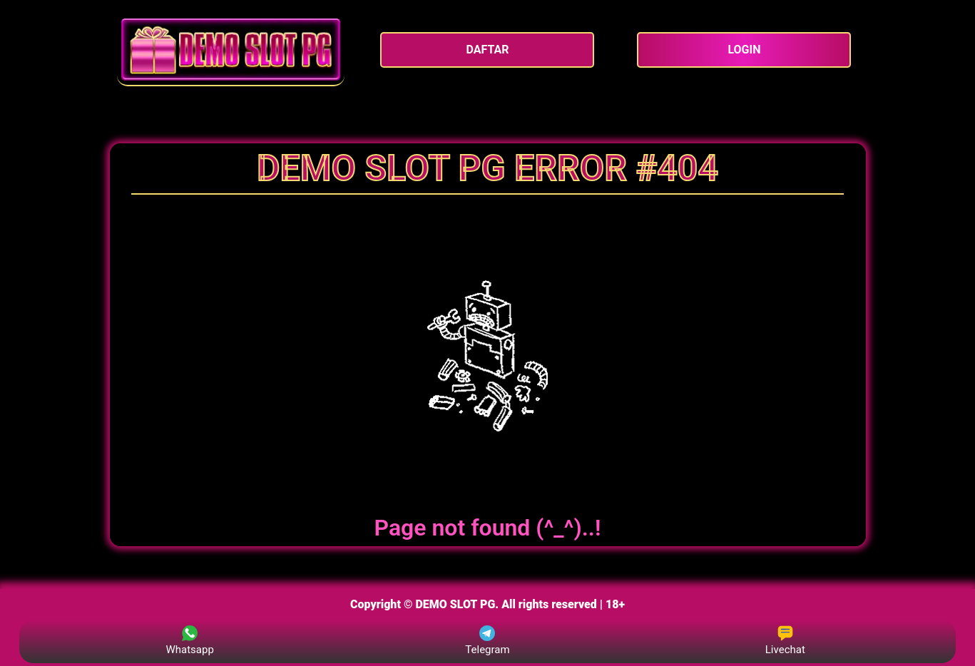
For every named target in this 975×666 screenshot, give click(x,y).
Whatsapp (189, 640)
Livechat (785, 640)
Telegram (487, 640)
